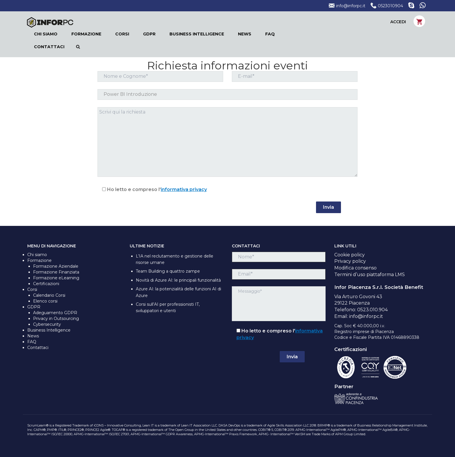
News (33, 336)
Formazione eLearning (56, 277)
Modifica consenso (355, 268)
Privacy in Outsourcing (56, 318)
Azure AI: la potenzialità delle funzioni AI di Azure (178, 292)
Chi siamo (37, 254)
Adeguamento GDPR (55, 312)
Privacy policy (350, 261)
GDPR (33, 307)
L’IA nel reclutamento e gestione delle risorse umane (174, 259)
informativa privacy (184, 189)
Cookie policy (349, 255)
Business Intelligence (49, 330)
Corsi (32, 289)
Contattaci (37, 347)
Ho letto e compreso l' (152, 189)
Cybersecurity (47, 324)
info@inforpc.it (347, 5)
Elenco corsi (45, 301)
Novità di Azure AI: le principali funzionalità (178, 280)
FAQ (31, 341)
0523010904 (387, 5)
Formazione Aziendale (55, 266)
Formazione (39, 260)
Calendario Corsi (49, 295)
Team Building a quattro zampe (168, 271)
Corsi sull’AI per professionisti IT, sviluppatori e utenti (168, 307)
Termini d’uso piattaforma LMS (369, 274)
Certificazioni (46, 283)
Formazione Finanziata (56, 272)
